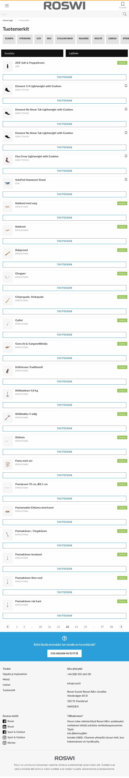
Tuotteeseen (64, 77)
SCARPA (9, 38)
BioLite (98, 38)
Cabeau (112, 38)
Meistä (6, 679)
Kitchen (11, 742)
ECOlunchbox (65, 38)
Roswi (11, 721)
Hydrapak (25, 38)
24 (76, 626)
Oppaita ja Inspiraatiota (15, 674)
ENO (49, 38)
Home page (8, 20)
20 (40, 626)
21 (49, 626)
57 (102, 626)
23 (67, 626)
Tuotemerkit (9, 690)
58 (111, 626)
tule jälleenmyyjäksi (77, 733)
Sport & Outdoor (16, 732)
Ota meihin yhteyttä (64, 653)
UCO (39, 38)
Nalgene (84, 38)
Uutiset (6, 684)
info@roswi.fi (74, 683)
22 (58, 626)
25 (85, 626)
